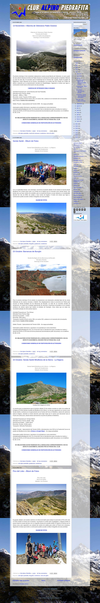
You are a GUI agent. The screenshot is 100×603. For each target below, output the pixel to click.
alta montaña (77, 145)
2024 (76, 67)
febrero (79, 119)
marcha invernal (78, 176)
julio (78, 108)
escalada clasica (78, 160)
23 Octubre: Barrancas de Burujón (27, 251)
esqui (75, 164)
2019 (76, 128)
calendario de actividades (80, 151)
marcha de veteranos (34, 133)
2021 (76, 124)
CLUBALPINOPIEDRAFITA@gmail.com (52, 598)
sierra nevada (77, 197)
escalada (76, 158)
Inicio (43, 580)
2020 (76, 126)
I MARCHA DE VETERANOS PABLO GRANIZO (41, 88)
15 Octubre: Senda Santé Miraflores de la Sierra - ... (81, 96)
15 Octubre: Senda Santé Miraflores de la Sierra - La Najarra (38, 360)
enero (78, 121)
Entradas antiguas (63, 580)
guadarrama (37, 243)
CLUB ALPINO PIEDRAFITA (50, 589)
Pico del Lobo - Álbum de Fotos (26, 471)
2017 (76, 132)
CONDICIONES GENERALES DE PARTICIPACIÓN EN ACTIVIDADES (41, 123)
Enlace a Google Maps (38, 431)
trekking (76, 201)
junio (78, 110)
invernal (76, 174)
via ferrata (76, 203)
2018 (76, 130)
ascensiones (77, 147)
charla (75, 154)
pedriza (75, 183)
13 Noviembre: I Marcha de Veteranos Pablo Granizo (35, 26)
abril (78, 114)
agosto (78, 106)
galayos (76, 168)
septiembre (80, 103)
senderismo (43, 133)
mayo (78, 112)
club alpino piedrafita (23, 133)
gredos (75, 170)
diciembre (79, 73)
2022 (76, 71)
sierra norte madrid (78, 199)
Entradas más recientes (21, 580)
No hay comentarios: (42, 131)
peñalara (76, 185)
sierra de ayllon (50, 133)
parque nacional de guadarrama (78, 180)
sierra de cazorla (78, 195)
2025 (76, 65)
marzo (78, 116)
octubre (79, 78)
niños (75, 178)
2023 (76, 69)
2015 (76, 137)
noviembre (79, 76)
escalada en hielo (78, 162)
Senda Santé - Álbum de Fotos (25, 141)
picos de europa (78, 187)
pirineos (76, 189)
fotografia (31, 243)
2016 (76, 135)
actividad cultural (78, 143)
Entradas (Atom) (24, 584)
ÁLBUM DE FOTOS (41, 200)
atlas (75, 149)
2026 (76, 63)
